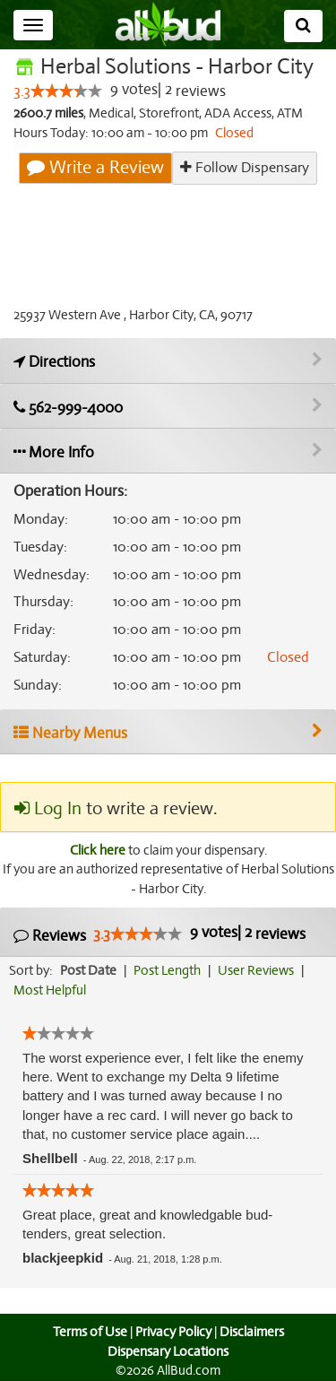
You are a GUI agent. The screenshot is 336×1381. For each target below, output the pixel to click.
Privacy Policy (172, 1332)
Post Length (169, 970)
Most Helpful (50, 990)
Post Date (89, 970)
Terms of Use (87, 1332)
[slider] (66, 91)
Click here (96, 850)
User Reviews (260, 970)
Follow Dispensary (244, 167)
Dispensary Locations (168, 1351)
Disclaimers (252, 1332)
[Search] (303, 26)
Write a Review (97, 167)
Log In (47, 810)
